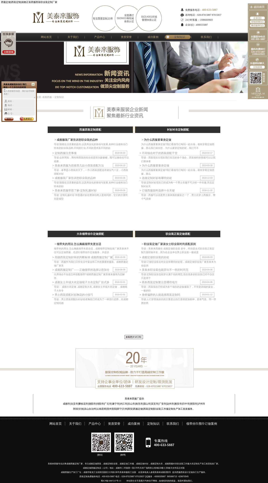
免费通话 (28, 119)
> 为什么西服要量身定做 (154, 165)
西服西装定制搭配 (90, 129)
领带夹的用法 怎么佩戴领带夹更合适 (78, 244)
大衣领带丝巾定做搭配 (90, 233)
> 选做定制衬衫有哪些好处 (155, 178)
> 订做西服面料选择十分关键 (157, 190)
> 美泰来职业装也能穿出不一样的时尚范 (163, 269)
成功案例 (153, 37)
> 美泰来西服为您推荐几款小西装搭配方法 (78, 165)
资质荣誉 (126, 37)
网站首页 (46, 37)
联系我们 (206, 37)
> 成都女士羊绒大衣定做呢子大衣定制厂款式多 (80, 282)
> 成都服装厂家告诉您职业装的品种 (74, 178)
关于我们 (73, 37)
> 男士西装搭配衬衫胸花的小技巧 (72, 294)
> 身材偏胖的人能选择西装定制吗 (159, 294)
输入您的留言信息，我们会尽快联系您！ (19, 94)
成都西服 (47, 97)
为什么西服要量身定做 (157, 139)
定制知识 (179, 37)
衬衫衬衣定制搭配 (178, 129)
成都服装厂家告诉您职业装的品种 (77, 139)
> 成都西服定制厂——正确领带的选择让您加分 (80, 269)
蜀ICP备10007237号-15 (111, 481)
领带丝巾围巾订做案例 (202, 423)
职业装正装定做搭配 (178, 233)
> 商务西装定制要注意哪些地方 (158, 282)
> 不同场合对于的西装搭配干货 (158, 153)
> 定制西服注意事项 (64, 153)
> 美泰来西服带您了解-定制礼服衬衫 (74, 190)
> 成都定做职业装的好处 (154, 257)
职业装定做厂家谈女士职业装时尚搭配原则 (169, 244)
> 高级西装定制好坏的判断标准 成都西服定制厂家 (82, 257)
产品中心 (99, 37)
